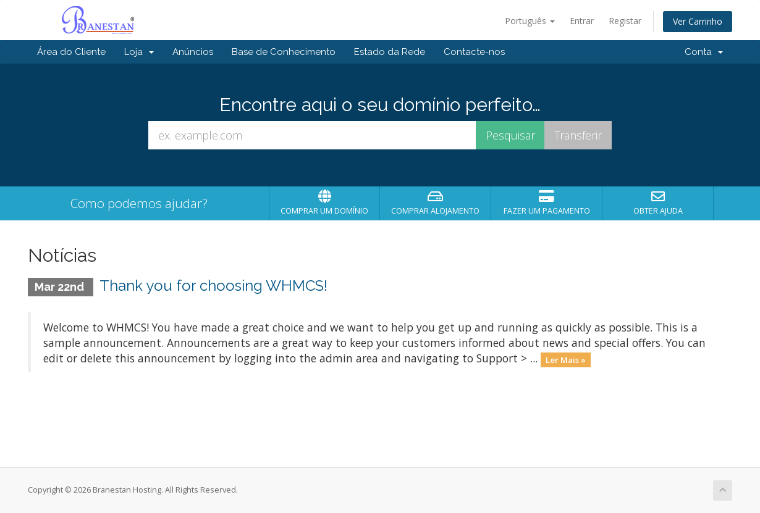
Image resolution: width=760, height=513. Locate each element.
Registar (625, 21)
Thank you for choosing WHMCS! (213, 285)
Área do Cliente (71, 51)
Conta (704, 51)
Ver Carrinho (697, 21)
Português (530, 21)
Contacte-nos (474, 51)
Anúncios (192, 51)
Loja (139, 51)
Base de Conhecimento (284, 51)
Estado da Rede (389, 51)
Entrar (582, 21)
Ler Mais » (566, 359)
